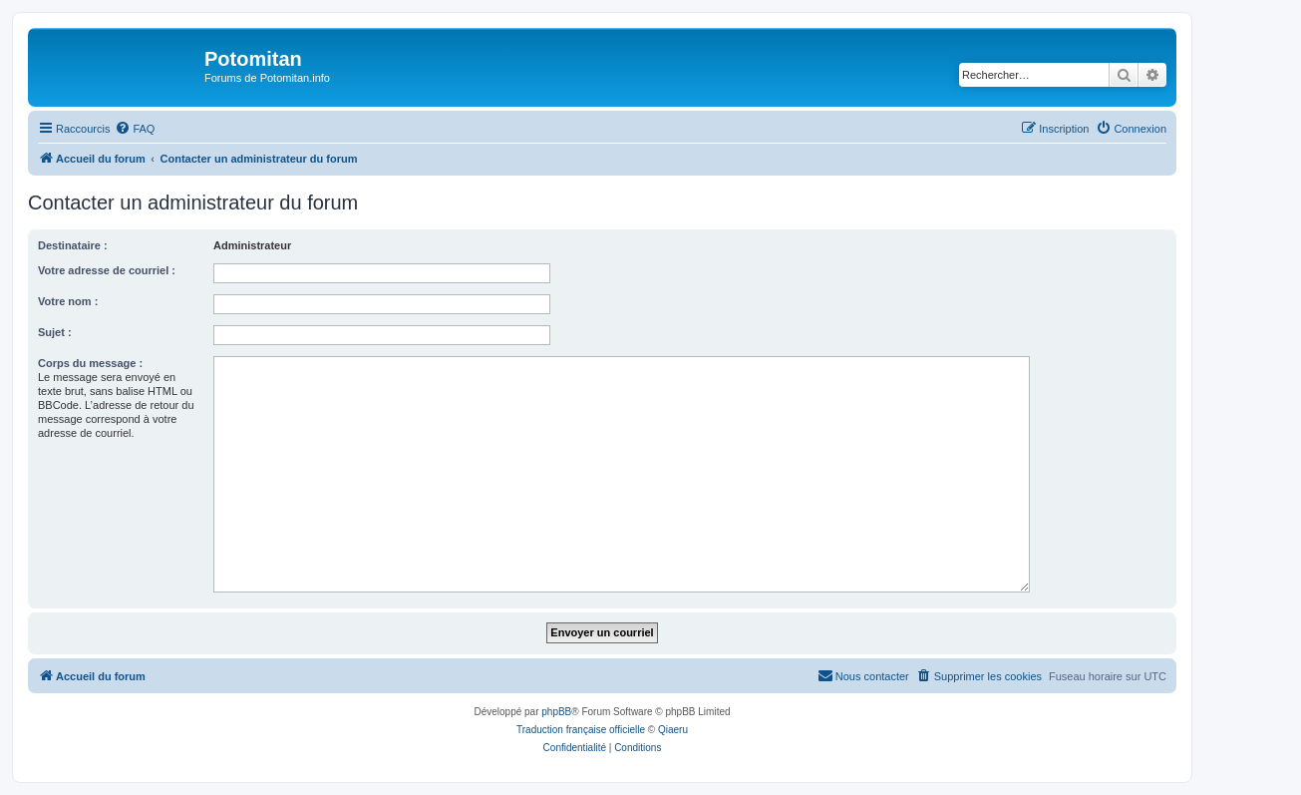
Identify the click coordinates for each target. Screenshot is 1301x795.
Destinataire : (73, 245)
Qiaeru (673, 729)
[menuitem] (135, 129)
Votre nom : (68, 301)
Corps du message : (90, 363)
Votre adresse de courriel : (106, 270)
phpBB (556, 711)
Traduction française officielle (580, 729)
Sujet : (55, 332)
